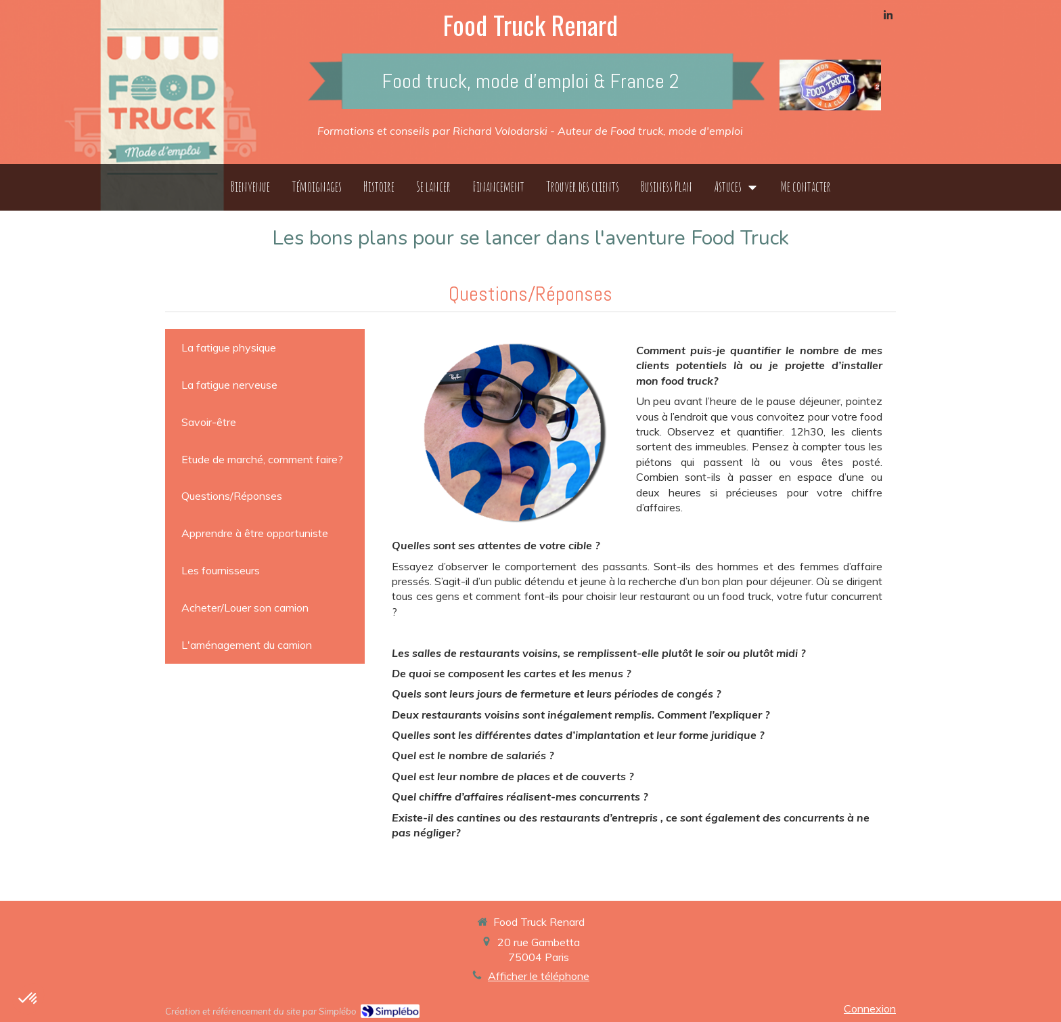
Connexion (870, 1008)
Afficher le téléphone (538, 976)
